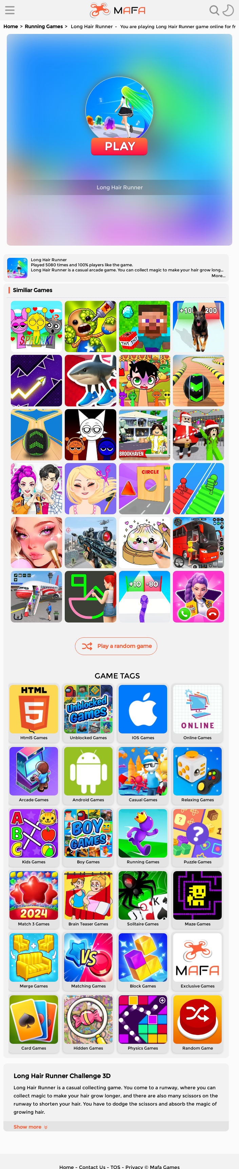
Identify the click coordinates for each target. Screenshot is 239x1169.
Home (10, 26)
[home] (117, 10)
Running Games (44, 26)
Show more (31, 1127)
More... (218, 275)
